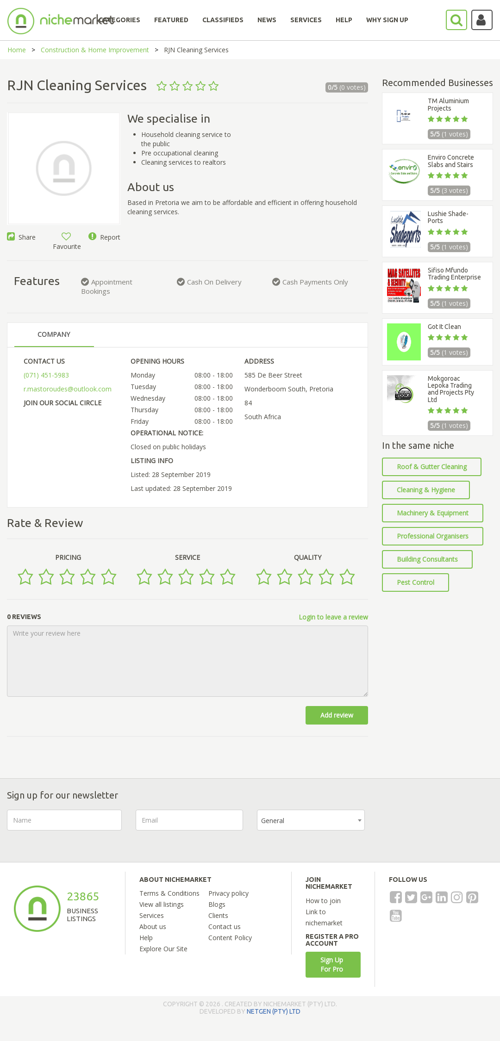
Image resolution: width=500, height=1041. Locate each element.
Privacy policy (228, 893)
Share (21, 237)
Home (16, 49)
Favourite (67, 242)
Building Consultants (427, 559)
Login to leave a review (333, 617)
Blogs (216, 904)
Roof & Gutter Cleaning (432, 466)
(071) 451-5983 (46, 375)
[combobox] (311, 820)
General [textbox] (272, 820)
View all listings (161, 904)
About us (152, 926)
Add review (336, 715)
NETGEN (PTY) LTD (273, 1011)
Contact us (224, 926)
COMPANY (54, 334)
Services (151, 915)
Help (146, 937)
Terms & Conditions (169, 893)
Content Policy (230, 937)
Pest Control (415, 582)
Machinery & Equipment (433, 512)
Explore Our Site (163, 948)
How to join (323, 900)
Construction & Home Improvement (95, 49)
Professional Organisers (433, 536)
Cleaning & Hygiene (426, 489)
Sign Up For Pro (331, 964)
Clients (218, 915)
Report (104, 237)
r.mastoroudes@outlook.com (68, 388)
